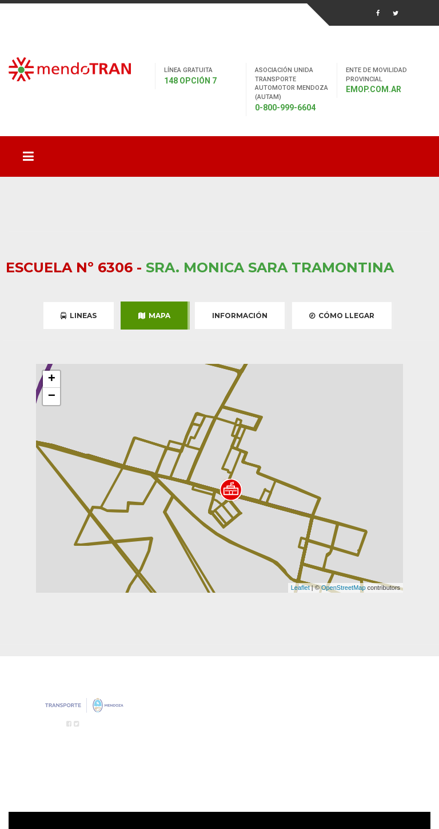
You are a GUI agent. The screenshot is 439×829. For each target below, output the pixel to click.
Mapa (154, 315)
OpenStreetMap (343, 587)
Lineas (79, 315)
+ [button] (51, 379)
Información (240, 315)
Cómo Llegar (341, 315)
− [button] (51, 396)
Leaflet (300, 587)
